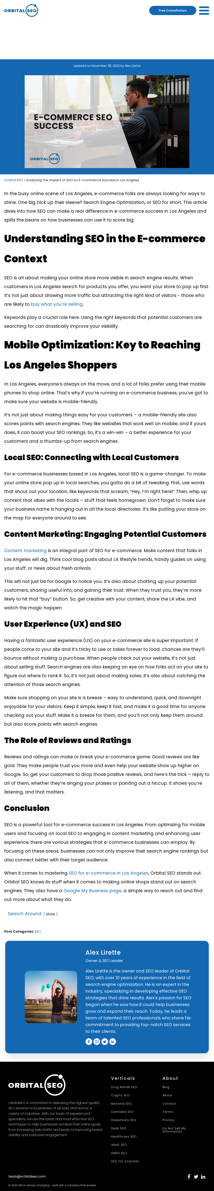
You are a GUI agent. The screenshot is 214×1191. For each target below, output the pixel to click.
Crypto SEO (120, 1095)
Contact (169, 1103)
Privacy (169, 1120)
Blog (166, 1087)
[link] (188, 1176)
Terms (168, 1111)
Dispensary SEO (123, 1120)
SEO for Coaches (125, 1161)
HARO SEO (119, 1153)
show (50, 914)
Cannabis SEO (122, 1111)
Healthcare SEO (124, 1136)
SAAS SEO (118, 1128)
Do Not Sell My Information (174, 1130)
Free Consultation (173, 10)
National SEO (121, 1103)
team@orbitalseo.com (27, 1176)
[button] (188, 1176)
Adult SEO (119, 1144)
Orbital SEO (13, 180)
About (167, 1095)
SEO (38, 931)
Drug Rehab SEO (124, 1087)
